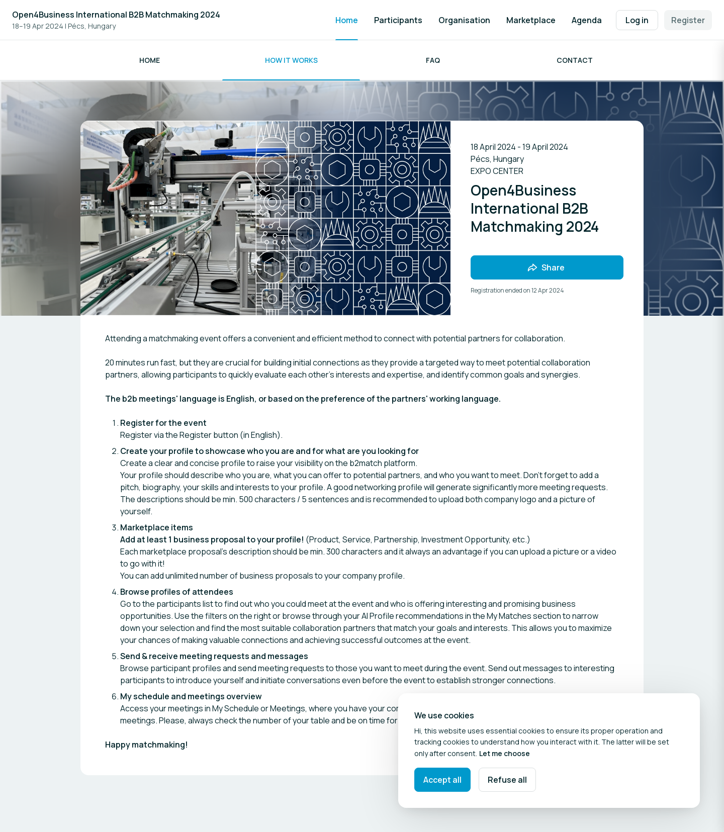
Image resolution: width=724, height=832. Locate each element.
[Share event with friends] (547, 267)
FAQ (433, 60)
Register (688, 20)
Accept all (442, 779)
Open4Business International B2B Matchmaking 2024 (116, 14)
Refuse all (507, 779)
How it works (291, 60)
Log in (637, 20)
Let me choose (504, 753)
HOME (149, 60)
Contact (575, 60)
